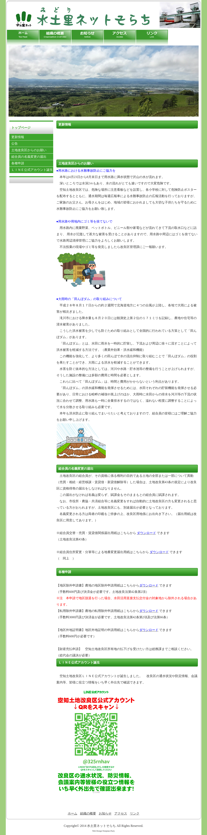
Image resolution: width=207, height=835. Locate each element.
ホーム (72, 813)
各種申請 (17, 163)
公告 (14, 143)
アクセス (120, 813)
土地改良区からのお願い (28, 150)
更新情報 (17, 137)
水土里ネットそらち (101, 825)
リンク (134, 813)
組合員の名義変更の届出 (28, 156)
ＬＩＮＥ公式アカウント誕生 (32, 169)
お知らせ (105, 813)
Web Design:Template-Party (103, 831)
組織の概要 (88, 813)
